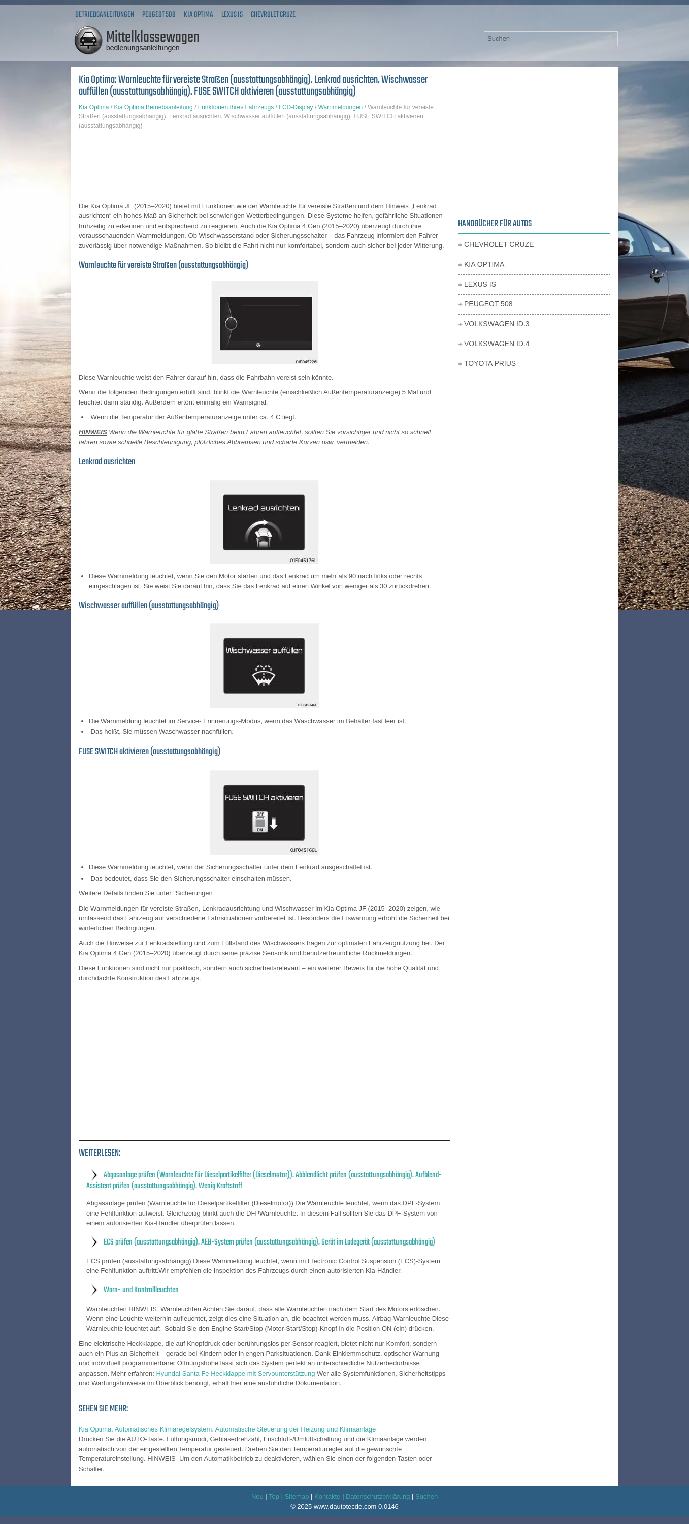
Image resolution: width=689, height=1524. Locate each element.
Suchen (426, 1496)
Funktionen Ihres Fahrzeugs (236, 107)
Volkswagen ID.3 (497, 324)
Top (274, 1496)
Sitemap (297, 1496)
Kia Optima (198, 15)
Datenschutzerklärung (378, 1496)
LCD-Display (296, 107)
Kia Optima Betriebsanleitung (153, 107)
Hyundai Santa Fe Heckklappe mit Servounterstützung (235, 1373)
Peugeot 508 (159, 15)
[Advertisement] (264, 165)
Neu (257, 1496)
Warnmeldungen (340, 107)
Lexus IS (232, 15)
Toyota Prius (490, 363)
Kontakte (327, 1496)
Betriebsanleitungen (104, 15)
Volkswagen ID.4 (497, 343)
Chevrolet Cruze (273, 15)
